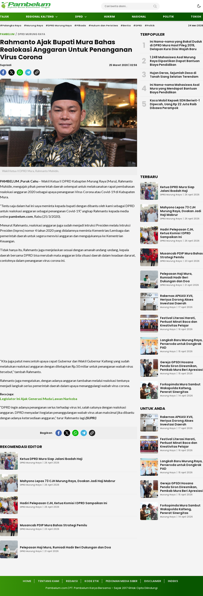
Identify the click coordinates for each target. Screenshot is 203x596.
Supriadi (5, 65)
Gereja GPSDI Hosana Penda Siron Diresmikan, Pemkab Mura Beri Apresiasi (181, 366)
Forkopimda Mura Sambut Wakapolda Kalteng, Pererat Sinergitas (180, 388)
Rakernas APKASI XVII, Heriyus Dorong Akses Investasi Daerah (176, 299)
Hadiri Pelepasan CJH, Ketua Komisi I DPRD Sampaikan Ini (63, 503)
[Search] (155, 6)
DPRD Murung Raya (31, 34)
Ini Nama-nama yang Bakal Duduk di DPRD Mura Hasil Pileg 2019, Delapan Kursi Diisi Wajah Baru (176, 45)
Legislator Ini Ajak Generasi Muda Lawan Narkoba (38, 399)
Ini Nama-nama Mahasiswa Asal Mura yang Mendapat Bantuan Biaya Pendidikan (174, 88)
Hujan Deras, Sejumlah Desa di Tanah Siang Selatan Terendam (174, 75)
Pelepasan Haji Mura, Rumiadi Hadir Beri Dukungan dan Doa (65, 547)
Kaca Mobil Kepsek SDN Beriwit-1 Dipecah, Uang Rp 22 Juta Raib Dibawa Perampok (175, 104)
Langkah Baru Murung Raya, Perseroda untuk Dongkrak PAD (181, 344)
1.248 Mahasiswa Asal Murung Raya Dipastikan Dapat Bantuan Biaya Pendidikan (175, 61)
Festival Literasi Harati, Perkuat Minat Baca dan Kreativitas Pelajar (178, 322)
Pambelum (7, 34)
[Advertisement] (68, 311)
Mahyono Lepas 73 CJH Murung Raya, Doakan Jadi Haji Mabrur (67, 481)
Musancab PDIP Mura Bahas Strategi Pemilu (53, 525)
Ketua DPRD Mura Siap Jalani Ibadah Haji (51, 459)
